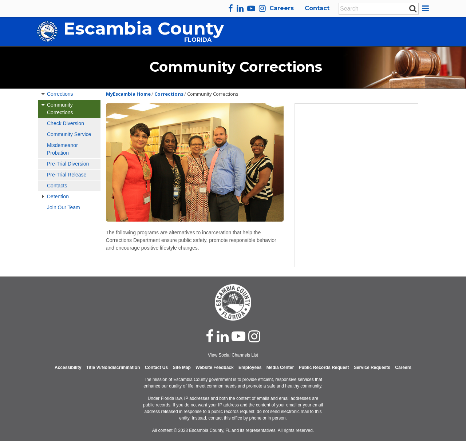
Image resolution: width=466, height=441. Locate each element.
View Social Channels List (233, 355)
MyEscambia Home (128, 94)
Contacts (57, 185)
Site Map (182, 367)
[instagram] (262, 8)
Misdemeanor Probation (62, 149)
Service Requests (372, 367)
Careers (281, 8)
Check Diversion (65, 123)
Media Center (280, 367)
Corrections (60, 94)
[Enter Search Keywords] (376, 8)
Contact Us (156, 367)
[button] (426, 8)
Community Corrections (60, 108)
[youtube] (251, 8)
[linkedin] (240, 8)
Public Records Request (324, 367)
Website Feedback (214, 367)
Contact (317, 8)
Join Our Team (63, 207)
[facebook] (230, 8)
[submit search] (412, 8)
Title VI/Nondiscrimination (113, 367)
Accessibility (68, 367)
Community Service (69, 134)
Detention (58, 196)
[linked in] (222, 336)
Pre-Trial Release (66, 175)
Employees (249, 367)
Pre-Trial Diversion (68, 164)
